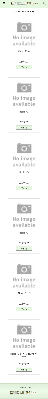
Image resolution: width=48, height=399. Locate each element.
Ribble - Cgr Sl (24, 293)
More (24, 67)
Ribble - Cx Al (24, 51)
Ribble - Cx (24, 111)
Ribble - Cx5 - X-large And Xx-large (24, 355)
